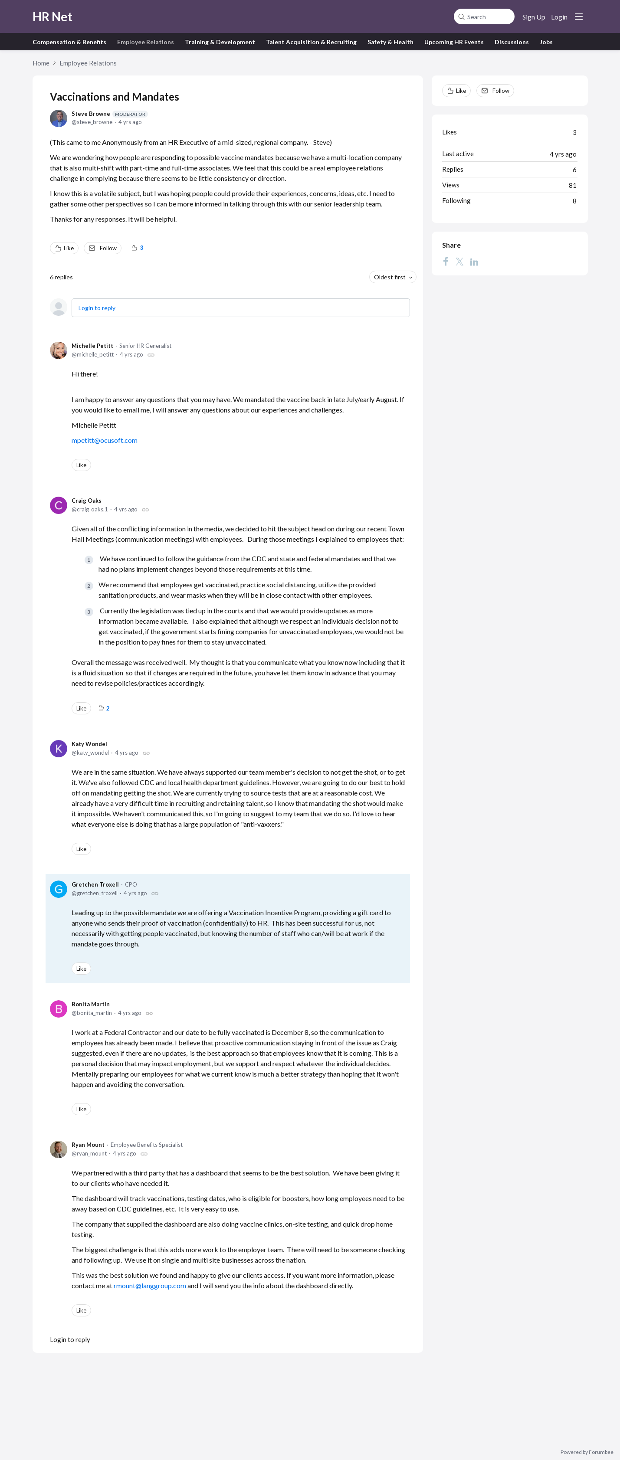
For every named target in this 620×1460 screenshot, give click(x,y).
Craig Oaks (87, 500)
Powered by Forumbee (587, 1452)
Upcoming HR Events (454, 42)
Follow (108, 248)
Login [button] (559, 17)
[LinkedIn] (474, 261)
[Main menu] (579, 16)
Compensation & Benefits (69, 42)
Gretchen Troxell (95, 884)
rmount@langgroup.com (150, 1285)
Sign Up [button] (533, 17)
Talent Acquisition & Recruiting (311, 42)
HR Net (52, 16)
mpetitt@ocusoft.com (105, 440)
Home (41, 63)
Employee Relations (145, 42)
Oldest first (390, 277)
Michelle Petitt (92, 345)
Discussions (512, 42)
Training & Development (220, 42)
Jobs (546, 42)
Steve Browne (110, 114)
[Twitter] (459, 261)
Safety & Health (390, 42)
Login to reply (97, 307)
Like (69, 248)
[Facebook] (446, 261)
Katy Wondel (89, 743)
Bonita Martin (91, 1004)
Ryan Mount (88, 1144)
